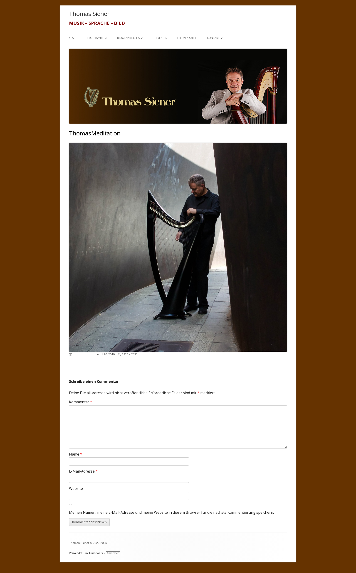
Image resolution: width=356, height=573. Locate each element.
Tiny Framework (93, 553)
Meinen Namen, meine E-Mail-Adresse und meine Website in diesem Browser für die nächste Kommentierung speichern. (171, 512)
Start (73, 38)
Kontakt (213, 38)
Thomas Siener (89, 14)
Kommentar (80, 401)
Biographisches (128, 38)
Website (76, 488)
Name (75, 454)
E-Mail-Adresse (83, 471)
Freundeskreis (187, 38)
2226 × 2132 (130, 354)
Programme (95, 38)
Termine (158, 38)
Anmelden (113, 553)
